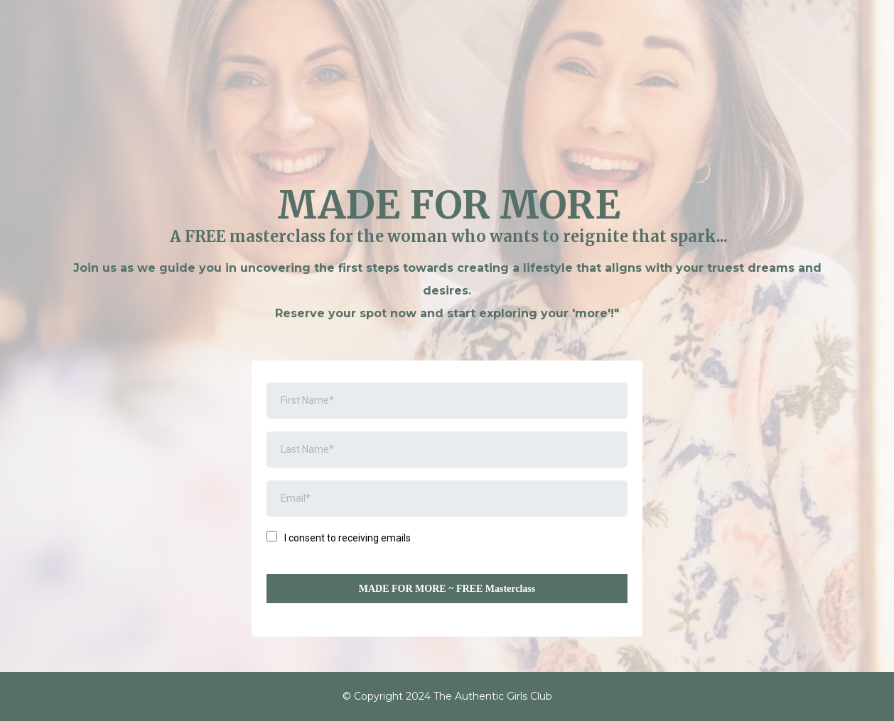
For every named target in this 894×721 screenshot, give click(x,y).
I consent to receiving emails (347, 538)
